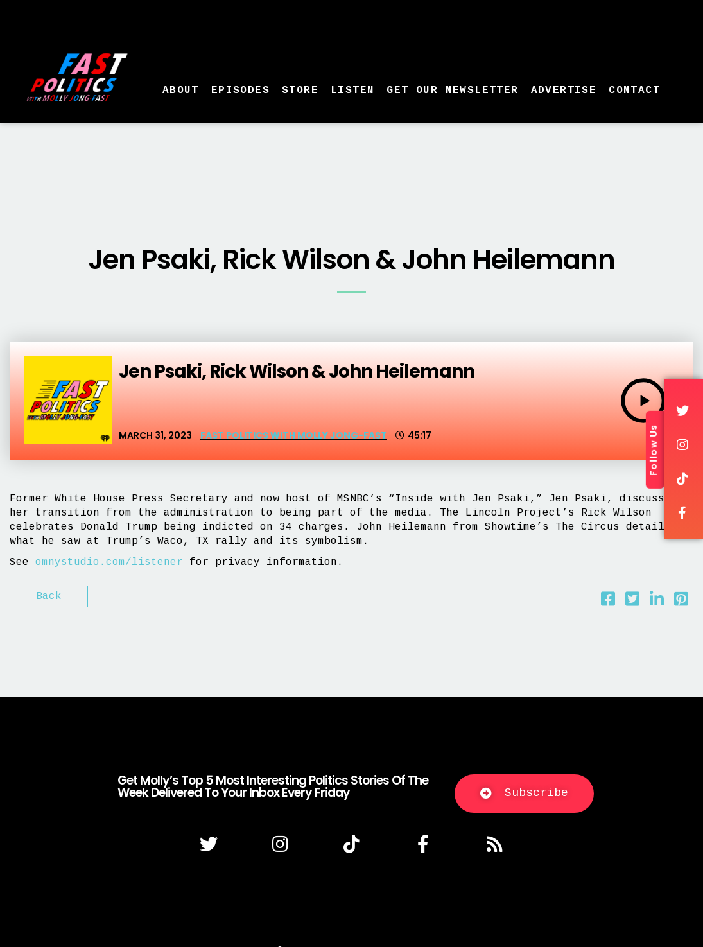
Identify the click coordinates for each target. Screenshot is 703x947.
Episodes (240, 90)
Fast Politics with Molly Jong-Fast (293, 435)
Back (49, 596)
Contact (634, 90)
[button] (524, 793)
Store (300, 90)
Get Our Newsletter (452, 90)
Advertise (564, 90)
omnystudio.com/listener (109, 562)
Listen (352, 90)
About (180, 90)
